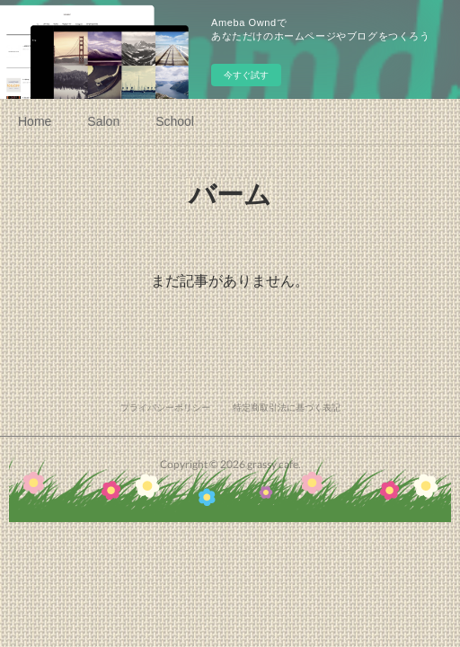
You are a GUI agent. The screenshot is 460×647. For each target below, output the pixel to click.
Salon (103, 121)
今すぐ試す (246, 75)
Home (34, 121)
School (174, 121)
